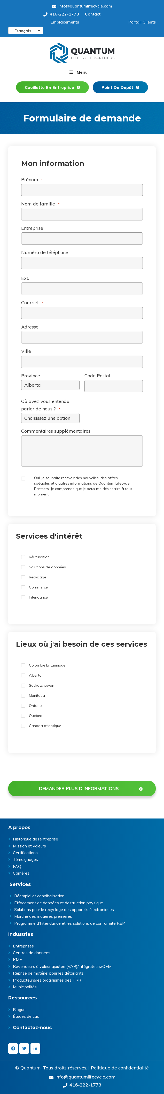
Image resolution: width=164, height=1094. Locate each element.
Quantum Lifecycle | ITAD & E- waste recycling (82, 53)
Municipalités (25, 986)
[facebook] (13, 1048)
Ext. (25, 278)
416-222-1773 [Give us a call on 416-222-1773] (61, 14)
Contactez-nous (32, 1027)
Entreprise (32, 228)
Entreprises (23, 945)
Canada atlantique (45, 725)
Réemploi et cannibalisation (39, 895)
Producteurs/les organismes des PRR (47, 980)
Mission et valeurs (29, 845)
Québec (35, 715)
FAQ (17, 866)
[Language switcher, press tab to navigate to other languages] (25, 30)
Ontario (35, 705)
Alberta (35, 675)
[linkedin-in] (35, 1048)
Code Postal (97, 376)
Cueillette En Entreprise (49, 87)
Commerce (38, 587)
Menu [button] (82, 72)
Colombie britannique (47, 665)
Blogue (19, 1009)
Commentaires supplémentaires (55, 431)
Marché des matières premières (43, 916)
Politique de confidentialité (120, 1068)
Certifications (25, 852)
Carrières (21, 873)
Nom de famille (40, 204)
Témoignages (25, 859)
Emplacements (65, 22)
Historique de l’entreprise (35, 838)
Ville (26, 351)
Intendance (38, 597)
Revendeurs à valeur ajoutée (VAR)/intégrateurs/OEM (62, 966)
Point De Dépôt (117, 87)
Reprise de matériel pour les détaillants (48, 973)
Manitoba (37, 695)
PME (17, 959)
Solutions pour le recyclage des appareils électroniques (64, 909)
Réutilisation (39, 557)
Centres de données (31, 952)
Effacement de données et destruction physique (58, 902)
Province (30, 376)
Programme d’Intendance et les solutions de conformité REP (69, 923)
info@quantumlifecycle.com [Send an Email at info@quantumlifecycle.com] (82, 6)
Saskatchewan (41, 685)
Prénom (32, 180)
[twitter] (24, 1048)
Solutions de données (47, 567)
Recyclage (37, 577)
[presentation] (47, 771)
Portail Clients (142, 22)
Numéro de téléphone (44, 252)
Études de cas (26, 1016)
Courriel (32, 303)
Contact (92, 14)
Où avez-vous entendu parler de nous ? (45, 405)
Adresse (29, 327)
